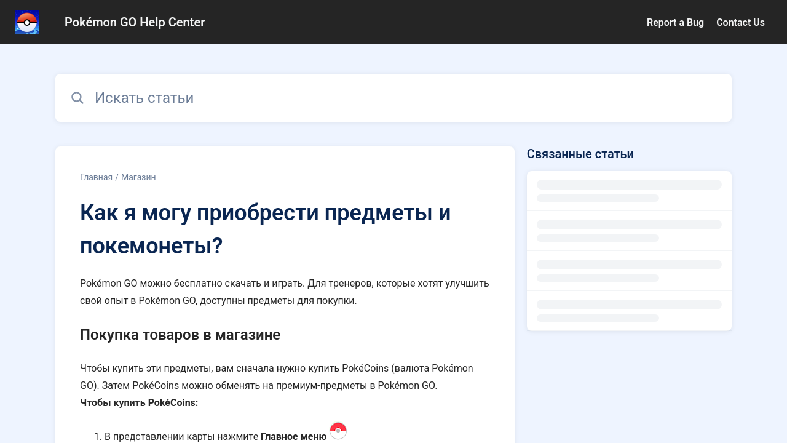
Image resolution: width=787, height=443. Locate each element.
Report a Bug (675, 22)
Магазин (138, 177)
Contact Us (740, 22)
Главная (96, 177)
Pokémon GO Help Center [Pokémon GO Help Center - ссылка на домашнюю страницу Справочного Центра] (135, 22)
